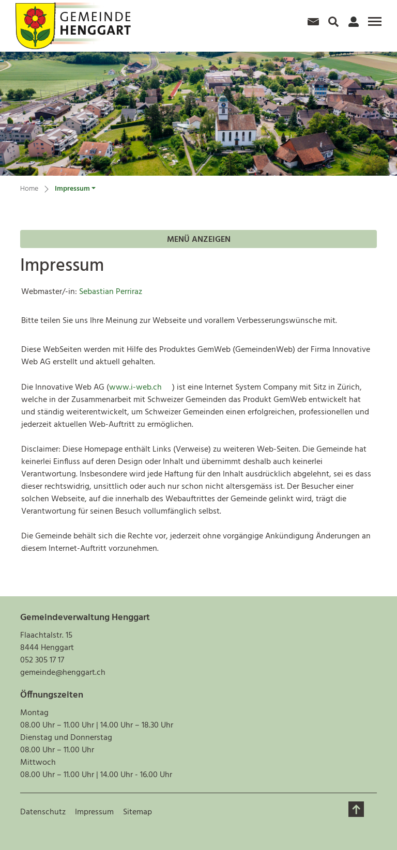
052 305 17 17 (42, 660)
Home (29, 189)
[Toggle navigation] (373, 23)
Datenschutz (43, 812)
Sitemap (137, 812)
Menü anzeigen (199, 239)
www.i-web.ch (140, 387)
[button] (75, 190)
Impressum (94, 812)
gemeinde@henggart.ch (62, 672)
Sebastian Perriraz (110, 292)
